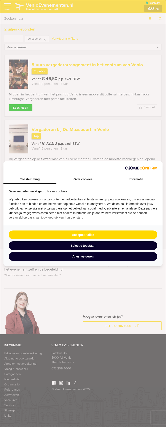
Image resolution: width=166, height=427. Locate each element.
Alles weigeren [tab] (83, 256)
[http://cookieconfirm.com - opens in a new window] (141, 168)
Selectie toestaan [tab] (83, 245)
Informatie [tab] (136, 179)
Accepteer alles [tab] (83, 235)
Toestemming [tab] (30, 179)
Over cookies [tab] (83, 179)
